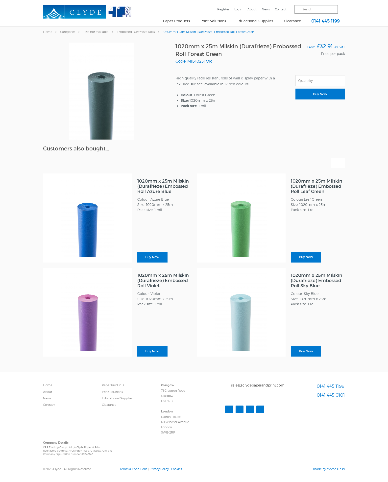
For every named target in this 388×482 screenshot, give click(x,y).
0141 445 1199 (325, 21)
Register (223, 9)
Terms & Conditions (133, 469)
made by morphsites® (329, 469)
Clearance (292, 21)
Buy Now (320, 94)
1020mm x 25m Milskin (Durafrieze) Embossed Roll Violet (163, 281)
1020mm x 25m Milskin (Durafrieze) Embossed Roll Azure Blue (163, 186)
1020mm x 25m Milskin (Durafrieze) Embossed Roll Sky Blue (316, 281)
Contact (281, 9)
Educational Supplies (255, 21)
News (266, 9)
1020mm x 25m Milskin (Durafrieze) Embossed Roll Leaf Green (316, 186)
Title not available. (96, 32)
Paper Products (176, 21)
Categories (67, 32)
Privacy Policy (159, 469)
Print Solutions (213, 21)
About (252, 9)
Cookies (176, 469)
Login (238, 9)
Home (47, 32)
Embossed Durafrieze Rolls (136, 32)
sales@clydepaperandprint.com (258, 385)
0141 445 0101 (331, 395)
